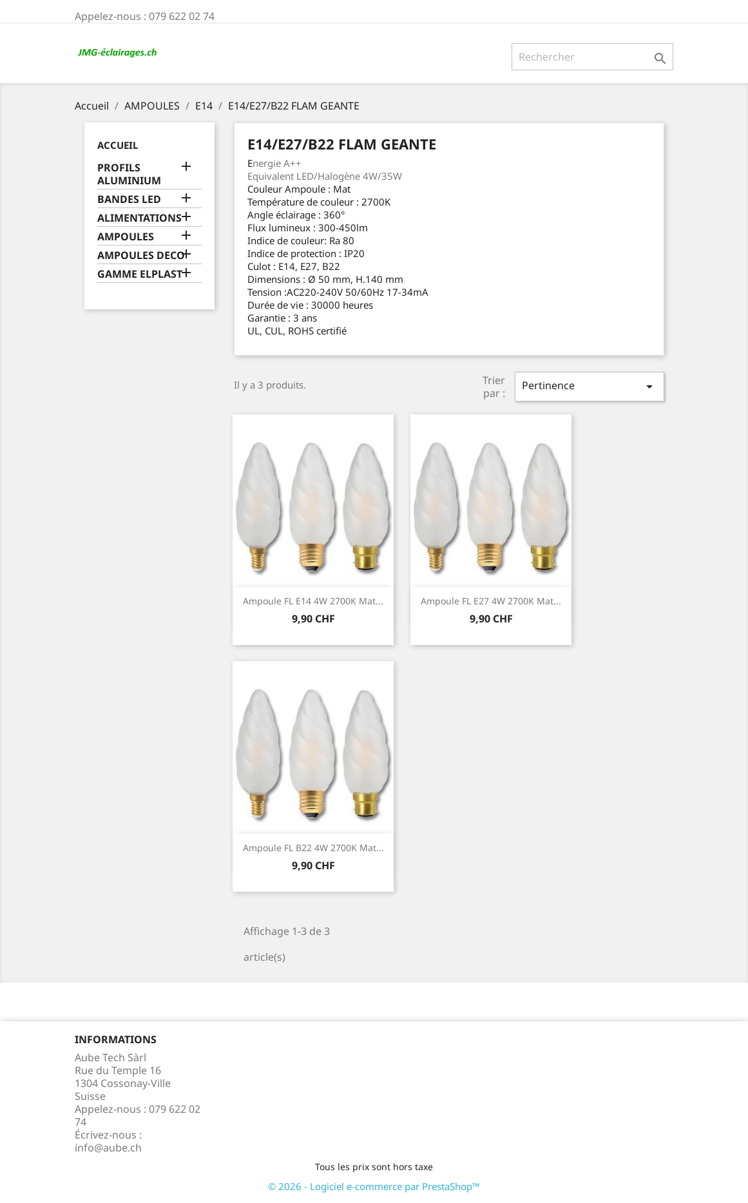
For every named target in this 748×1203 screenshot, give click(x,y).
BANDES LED (129, 199)
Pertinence (589, 386)
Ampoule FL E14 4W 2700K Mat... (313, 601)
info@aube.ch (108, 1147)
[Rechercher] (592, 56)
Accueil (117, 145)
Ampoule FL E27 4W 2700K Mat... (491, 601)
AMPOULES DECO (141, 255)
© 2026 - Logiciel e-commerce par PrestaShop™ (374, 1186)
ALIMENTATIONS (139, 218)
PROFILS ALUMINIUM (129, 174)
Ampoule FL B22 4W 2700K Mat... (313, 848)
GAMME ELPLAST (139, 274)
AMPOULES (125, 237)
